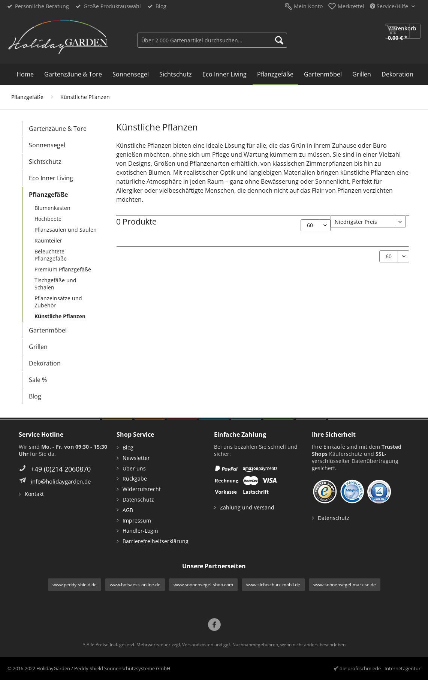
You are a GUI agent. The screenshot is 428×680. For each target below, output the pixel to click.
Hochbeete (47, 218)
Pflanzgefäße (48, 194)
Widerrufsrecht (142, 489)
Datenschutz (138, 499)
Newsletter (136, 457)
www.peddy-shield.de (74, 584)
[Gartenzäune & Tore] (73, 74)
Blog (161, 6)
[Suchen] (279, 40)
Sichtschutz (45, 161)
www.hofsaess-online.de (135, 584)
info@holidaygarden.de (61, 481)
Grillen (38, 347)
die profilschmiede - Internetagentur (380, 668)
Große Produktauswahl (112, 6)
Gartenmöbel (48, 330)
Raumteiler (48, 240)
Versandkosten (197, 644)
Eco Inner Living (51, 178)
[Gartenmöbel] (322, 74)
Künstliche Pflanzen (59, 316)
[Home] (25, 74)
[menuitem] (212, 39)
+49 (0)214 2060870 (61, 468)
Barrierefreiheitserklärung (156, 541)
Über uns (134, 468)
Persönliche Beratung (42, 6)
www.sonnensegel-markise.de (344, 584)
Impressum (137, 520)
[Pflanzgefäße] (275, 74)
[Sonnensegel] (130, 74)
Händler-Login (140, 530)
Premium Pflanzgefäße (62, 269)
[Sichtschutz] (175, 74)
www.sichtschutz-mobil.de (273, 584)
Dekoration (45, 363)
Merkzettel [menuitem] (351, 6)
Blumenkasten (52, 207)
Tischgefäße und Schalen (55, 284)
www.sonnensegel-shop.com (203, 584)
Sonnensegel (47, 145)
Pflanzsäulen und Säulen (65, 229)
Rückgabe (135, 478)
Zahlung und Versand (247, 507)
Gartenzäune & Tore (58, 128)
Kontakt (34, 493)
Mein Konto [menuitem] (308, 6)
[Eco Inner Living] (224, 74)
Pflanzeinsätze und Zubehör (58, 302)
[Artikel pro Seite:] (316, 225)
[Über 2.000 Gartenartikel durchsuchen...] (212, 40)
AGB (128, 510)
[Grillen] (362, 74)
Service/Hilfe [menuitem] (390, 6)
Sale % (38, 380)
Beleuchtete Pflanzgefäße (50, 255)
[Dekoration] (397, 74)
